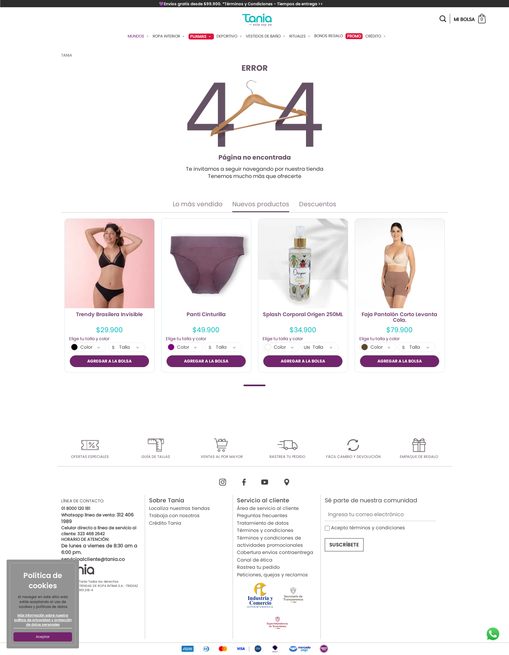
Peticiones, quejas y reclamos (272, 574)
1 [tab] (254, 385)
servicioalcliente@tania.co (93, 559)
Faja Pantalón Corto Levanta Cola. (399, 317)
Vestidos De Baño (266, 36)
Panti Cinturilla (206, 315)
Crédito (376, 36)
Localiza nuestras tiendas (179, 508)
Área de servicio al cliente (268, 508)
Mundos (139, 36)
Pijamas (201, 36)
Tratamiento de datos (263, 522)
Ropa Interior (169, 36)
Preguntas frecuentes (262, 515)
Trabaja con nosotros (174, 515)
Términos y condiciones (265, 530)
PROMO (354, 36)
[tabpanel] (109, 295)
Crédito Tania (165, 522)
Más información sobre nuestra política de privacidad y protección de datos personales (43, 620)
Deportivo (229, 36)
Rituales (300, 36)
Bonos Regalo (328, 35)
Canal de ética (254, 559)
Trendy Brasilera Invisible (109, 315)
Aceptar (43, 636)
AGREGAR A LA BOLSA (109, 361)
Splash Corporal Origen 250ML (303, 315)
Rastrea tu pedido (258, 567)
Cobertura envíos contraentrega (275, 552)
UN (307, 347)
